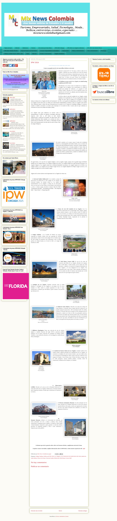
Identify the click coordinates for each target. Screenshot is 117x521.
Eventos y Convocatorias (45, 53)
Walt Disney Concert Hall (65, 458)
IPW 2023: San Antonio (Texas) (94, 48)
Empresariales (65, 50)
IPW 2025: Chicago (59, 48)
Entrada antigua (82, 510)
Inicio (60, 510)
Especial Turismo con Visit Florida (29, 50)
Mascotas (34, 53)
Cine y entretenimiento (92, 50)
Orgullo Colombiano (59, 53)
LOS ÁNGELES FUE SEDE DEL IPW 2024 (71, 456)
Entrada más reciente (36, 510)
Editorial (17, 48)
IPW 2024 (51, 456)
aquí (84, 448)
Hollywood (46, 456)
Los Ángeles (57, 456)
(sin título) (12, 131)
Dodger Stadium (39, 456)
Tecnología (103, 50)
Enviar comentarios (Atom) (62, 516)
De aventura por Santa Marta (45, 48)
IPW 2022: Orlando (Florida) (11, 50)
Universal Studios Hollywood (52, 458)
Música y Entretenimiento (78, 50)
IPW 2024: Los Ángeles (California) (75, 48)
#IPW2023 (12, 109)
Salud (27, 53)
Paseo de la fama (41, 458)
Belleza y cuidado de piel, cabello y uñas (13, 53)
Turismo (33, 48)
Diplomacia (25, 48)
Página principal (8, 48)
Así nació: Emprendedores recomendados (49, 50)
